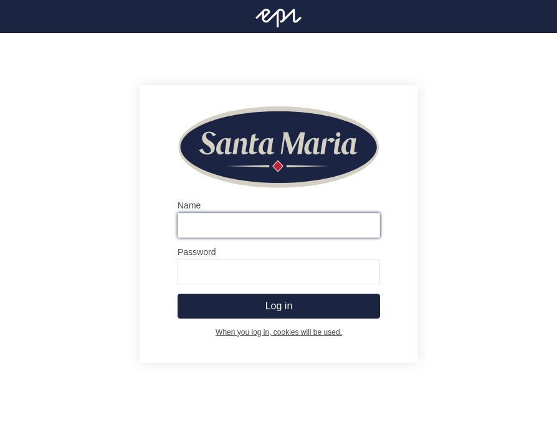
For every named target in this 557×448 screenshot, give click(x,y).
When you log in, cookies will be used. (279, 332)
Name (189, 205)
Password (197, 252)
